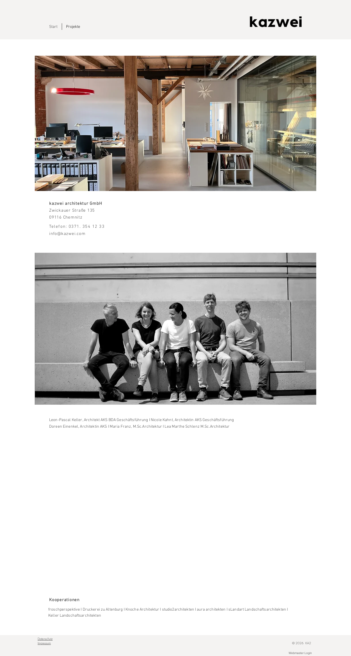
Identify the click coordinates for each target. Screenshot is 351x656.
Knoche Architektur (142, 609)
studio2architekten (178, 609)
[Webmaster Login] (300, 653)
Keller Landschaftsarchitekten (74, 615)
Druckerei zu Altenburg (103, 609)
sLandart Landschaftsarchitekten (257, 609)
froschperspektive (64, 609)
